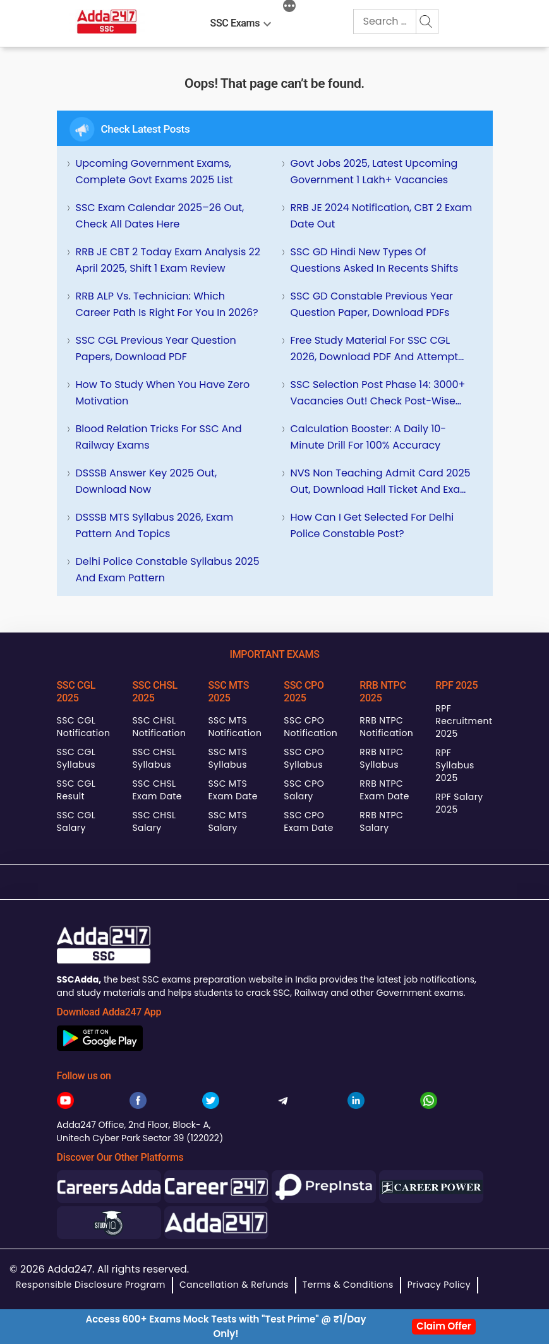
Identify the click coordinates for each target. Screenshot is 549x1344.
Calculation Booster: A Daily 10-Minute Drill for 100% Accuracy (369, 436)
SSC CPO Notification (310, 726)
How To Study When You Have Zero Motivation (163, 392)
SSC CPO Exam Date (308, 821)
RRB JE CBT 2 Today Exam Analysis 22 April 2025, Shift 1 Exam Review (168, 260)
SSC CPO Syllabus (304, 758)
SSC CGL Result (76, 789)
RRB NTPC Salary (381, 821)
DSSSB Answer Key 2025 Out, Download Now (146, 481)
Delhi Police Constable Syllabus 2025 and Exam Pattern (168, 569)
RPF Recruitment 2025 (463, 721)
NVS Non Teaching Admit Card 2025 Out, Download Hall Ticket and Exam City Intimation (381, 482)
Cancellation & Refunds (234, 1284)
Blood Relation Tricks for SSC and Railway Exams (159, 436)
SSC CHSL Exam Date (156, 789)
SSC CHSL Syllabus (154, 758)
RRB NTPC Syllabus (381, 758)
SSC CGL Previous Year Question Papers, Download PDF (156, 348)
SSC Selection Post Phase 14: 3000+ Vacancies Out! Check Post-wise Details (378, 393)
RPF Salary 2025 (459, 803)
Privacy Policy (439, 1284)
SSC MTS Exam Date (232, 789)
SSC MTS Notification (235, 726)
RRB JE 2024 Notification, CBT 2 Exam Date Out (382, 215)
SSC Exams (235, 23)
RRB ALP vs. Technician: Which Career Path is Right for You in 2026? (167, 304)
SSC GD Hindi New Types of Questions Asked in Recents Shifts (375, 260)
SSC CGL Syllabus (76, 758)
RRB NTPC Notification (386, 726)
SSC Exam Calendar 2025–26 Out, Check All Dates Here (160, 215)
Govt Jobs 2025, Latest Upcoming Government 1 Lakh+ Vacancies (374, 171)
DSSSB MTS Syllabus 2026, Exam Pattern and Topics (155, 525)
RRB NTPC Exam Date (384, 789)
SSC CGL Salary (76, 821)
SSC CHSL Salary (154, 821)
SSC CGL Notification (84, 726)
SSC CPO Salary (304, 789)
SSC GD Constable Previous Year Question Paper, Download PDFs (372, 304)
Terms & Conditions (348, 1284)
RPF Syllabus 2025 (454, 765)
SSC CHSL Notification (159, 726)
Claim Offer (443, 1326)
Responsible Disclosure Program (91, 1284)
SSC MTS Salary (227, 821)
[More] (289, 7)
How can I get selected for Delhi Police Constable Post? (372, 525)
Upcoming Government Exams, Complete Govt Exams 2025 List (154, 171)
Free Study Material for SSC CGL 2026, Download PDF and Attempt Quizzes (375, 349)
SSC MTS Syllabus (227, 758)
